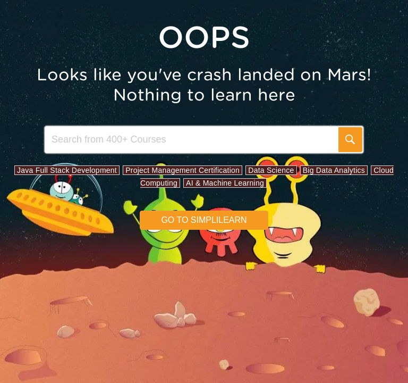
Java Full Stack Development (67, 170)
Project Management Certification (182, 170)
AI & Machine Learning (225, 183)
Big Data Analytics (334, 170)
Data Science (271, 170)
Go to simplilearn (203, 219)
